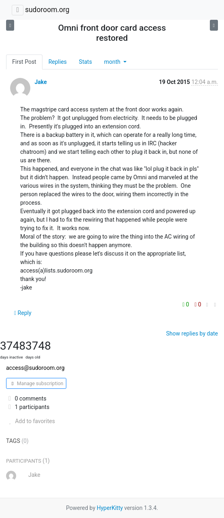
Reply (23, 313)
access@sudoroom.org (35, 368)
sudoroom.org (47, 10)
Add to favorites (30, 421)
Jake (40, 82)
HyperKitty (110, 508)
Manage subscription (36, 383)
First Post (24, 62)
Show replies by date (192, 333)
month (113, 62)
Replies (58, 62)
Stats (85, 62)
